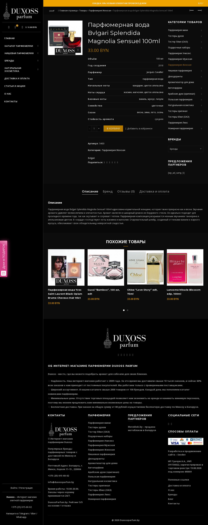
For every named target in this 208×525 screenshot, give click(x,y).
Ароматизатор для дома (181, 82)
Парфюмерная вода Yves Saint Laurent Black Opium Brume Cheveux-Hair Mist (65, 293)
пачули (159, 98)
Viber (33, 513)
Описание (90, 191)
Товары (83, 10)
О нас (7, 93)
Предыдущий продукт (192, 10)
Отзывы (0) (126, 191)
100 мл (159, 58)
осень (160, 112)
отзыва (66, 505)
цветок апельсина (153, 85)
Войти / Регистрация (21, 487)
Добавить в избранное (139, 128)
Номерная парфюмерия (180, 128)
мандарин (138, 85)
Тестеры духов (176, 35)
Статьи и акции (14, 86)
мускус (151, 98)
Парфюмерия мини (178, 30)
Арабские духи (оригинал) (181, 93)
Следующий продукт (199, 10)
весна (140, 112)
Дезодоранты (175, 76)
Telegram (24, 513)
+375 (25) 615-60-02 (21, 507)
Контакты (10, 101)
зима (147, 112)
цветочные (157, 105)
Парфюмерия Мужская (180, 58)
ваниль (143, 98)
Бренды (9, 60)
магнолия (138, 92)
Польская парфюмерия (180, 99)
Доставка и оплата (17, 78)
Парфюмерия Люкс (178, 122)
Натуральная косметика (13, 70)
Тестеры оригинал (177, 111)
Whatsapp (21, 517)
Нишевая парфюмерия (19, 53)
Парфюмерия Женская (100, 10)
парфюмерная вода (153, 78)
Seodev (182, 454)
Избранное (17, 26)
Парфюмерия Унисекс (179, 53)
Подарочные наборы (179, 47)
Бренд (108, 191)
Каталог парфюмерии (19, 45)
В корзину (113, 128)
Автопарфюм (175, 87)
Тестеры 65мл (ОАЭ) (178, 116)
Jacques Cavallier (155, 72)
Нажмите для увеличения (78, 50)
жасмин (128, 92)
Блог (200, 3)
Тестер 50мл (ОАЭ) (178, 41)
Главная (9, 38)
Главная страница (69, 10)
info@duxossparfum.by (61, 482)
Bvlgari (91, 158)
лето (153, 112)
